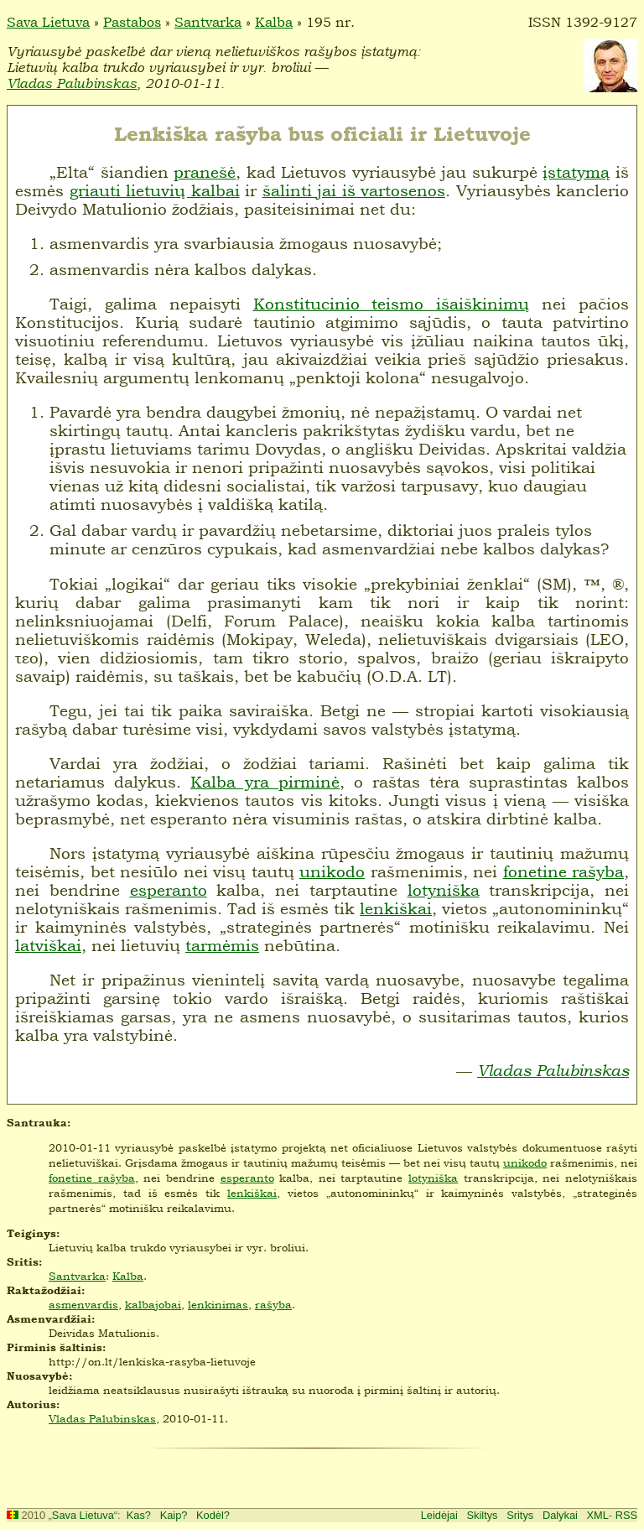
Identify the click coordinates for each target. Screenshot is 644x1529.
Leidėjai (439, 1515)
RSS (626, 1515)
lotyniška (444, 890)
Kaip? (174, 1515)
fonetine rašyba (564, 871)
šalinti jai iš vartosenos (354, 190)
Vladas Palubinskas (72, 83)
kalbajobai (153, 1304)
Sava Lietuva (48, 21)
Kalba (274, 21)
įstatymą (576, 172)
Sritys (519, 1515)
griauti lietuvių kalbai (155, 190)
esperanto (168, 890)
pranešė (205, 172)
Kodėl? (213, 1515)
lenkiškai (396, 908)
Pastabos (132, 21)
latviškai (48, 945)
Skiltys (482, 1515)
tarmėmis (222, 945)
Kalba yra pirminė (265, 781)
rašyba (273, 1304)
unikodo (332, 871)
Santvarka (208, 21)
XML (598, 1515)
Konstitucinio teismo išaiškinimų (391, 303)
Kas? (139, 1515)
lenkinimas (218, 1304)
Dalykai (560, 1515)
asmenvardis (83, 1304)
